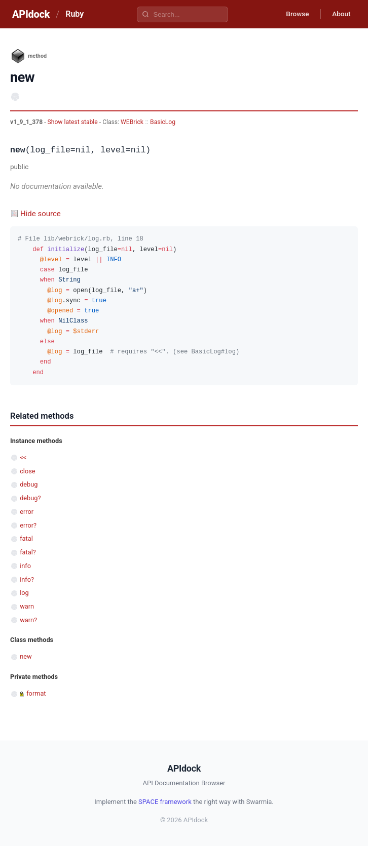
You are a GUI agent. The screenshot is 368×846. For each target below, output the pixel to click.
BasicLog (162, 122)
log (24, 592)
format (36, 693)
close (27, 471)
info (25, 566)
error (26, 511)
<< (23, 457)
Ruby (74, 14)
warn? (28, 620)
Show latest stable (73, 122)
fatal (26, 538)
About (340, 14)
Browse (294, 14)
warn (27, 606)
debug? (30, 498)
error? (28, 525)
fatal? (28, 552)
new (25, 656)
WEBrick (132, 122)
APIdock (31, 14)
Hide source (40, 213)
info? (27, 579)
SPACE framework (165, 801)
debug (29, 484)
